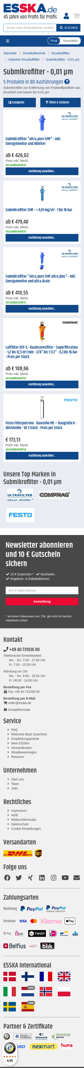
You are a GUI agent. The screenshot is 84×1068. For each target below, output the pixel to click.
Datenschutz (20, 824)
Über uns (17, 779)
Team (15, 784)
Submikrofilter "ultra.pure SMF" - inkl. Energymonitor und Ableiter (33, 141)
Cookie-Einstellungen (26, 828)
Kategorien (16, 102)
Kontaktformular (16, 709)
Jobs (14, 788)
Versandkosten (21, 748)
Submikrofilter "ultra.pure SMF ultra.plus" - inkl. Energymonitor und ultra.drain (41, 278)
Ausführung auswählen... (42, 171)
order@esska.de (17, 703)
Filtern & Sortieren (57, 102)
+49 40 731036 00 (21, 650)
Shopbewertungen (24, 752)
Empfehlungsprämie (25, 739)
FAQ (14, 730)
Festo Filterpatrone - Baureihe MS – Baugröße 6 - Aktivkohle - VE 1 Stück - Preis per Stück (41, 425)
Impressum (19, 810)
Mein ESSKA (20, 743)
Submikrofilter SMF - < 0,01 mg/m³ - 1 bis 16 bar (39, 210)
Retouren (17, 757)
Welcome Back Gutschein (29, 734)
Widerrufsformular (23, 819)
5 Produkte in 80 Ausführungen (36, 82)
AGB (14, 815)
